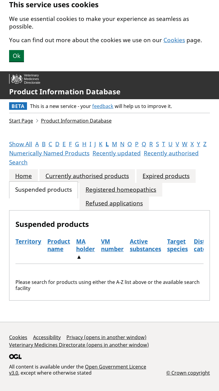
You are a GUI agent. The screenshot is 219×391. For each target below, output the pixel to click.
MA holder (85, 245)
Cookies (174, 40)
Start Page (21, 120)
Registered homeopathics (121, 190)
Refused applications (114, 203)
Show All (20, 144)
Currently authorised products (87, 176)
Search (18, 162)
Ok (16, 56)
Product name (58, 245)
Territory (28, 241)
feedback (102, 106)
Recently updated (117, 153)
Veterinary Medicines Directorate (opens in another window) (79, 345)
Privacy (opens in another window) (106, 337)
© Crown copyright (188, 372)
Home (23, 176)
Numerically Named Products (49, 153)
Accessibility (47, 337)
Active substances (145, 245)
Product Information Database (64, 91)
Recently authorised (171, 153)
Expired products (166, 176)
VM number (112, 245)
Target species (177, 245)
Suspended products (43, 190)
